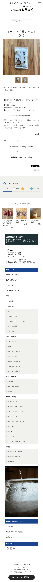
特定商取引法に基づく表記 (14, 532)
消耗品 (10, 391)
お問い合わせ (10, 537)
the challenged (12, 290)
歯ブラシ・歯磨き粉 (14, 371)
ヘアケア (10, 346)
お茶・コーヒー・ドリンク (16, 411)
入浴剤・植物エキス (14, 361)
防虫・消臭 (11, 331)
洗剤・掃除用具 (11, 376)
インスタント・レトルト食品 (16, 441)
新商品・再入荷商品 (12, 274)
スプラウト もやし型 (14, 456)
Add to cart (21, 152)
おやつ (10, 431)
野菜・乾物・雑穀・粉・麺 (16, 421)
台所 (9, 311)
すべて (8, 188)
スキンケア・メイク (14, 351)
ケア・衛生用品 (11, 336)
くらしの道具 (10, 306)
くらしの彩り (10, 301)
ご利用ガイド (10, 526)
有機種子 (9, 447)
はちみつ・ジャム (13, 416)
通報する (36, 170)
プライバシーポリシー (21, 567)
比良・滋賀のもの (11, 280)
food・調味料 (11, 397)
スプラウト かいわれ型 (15, 451)
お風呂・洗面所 (12, 316)
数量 (4, 140)
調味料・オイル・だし (14, 401)
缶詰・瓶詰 (11, 426)
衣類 (7, 296)
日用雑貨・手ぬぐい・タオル (16, 321)
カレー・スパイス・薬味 (15, 406)
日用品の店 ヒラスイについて (21, 564)
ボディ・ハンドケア (14, 356)
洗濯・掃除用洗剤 (13, 386)
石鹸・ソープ (12, 341)
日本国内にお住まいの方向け (21, 157)
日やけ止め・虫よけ (14, 366)
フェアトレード (11, 285)
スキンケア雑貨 (12, 326)
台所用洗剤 (11, 381)
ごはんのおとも (12, 436)
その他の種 (11, 461)
